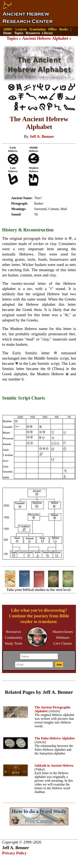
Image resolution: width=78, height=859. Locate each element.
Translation (37, 29)
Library (47, 33)
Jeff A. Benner (42, 136)
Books (63, 29)
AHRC (8, 29)
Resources (33, 33)
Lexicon (21, 29)
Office (52, 29)
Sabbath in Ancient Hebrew (54, 765)
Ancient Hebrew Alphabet (45, 38)
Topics (18, 33)
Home (7, 33)
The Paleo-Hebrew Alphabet (55, 738)
